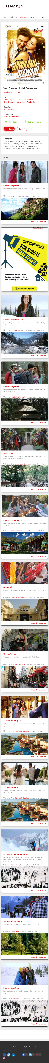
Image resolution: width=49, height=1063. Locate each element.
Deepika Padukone (26, 100)
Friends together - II (12, 988)
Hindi (18, 92)
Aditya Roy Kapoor (11, 100)
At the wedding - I (11, 787)
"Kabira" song (9, 654)
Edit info (22, 129)
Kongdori (15, 865)
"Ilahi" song (8, 453)
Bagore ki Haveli (18, 598)
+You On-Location (38, 222)
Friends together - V (12, 520)
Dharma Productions (12, 116)
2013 (12, 92)
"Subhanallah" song (12, 921)
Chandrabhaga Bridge (20, 464)
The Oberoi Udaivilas (20, 731)
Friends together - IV (13, 320)
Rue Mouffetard (18, 664)
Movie (6, 92)
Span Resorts (17, 531)
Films (22, 17)
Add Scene (9, 129)
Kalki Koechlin (9, 102)
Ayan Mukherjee (10, 109)
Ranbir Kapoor (32, 102)
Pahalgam (15, 932)
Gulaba (14, 330)
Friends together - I (12, 387)
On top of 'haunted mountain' (17, 854)
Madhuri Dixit (21, 102)
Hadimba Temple (18, 397)
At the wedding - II (12, 721)
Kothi (13, 196)
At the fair (8, 587)
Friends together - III (12, 186)
